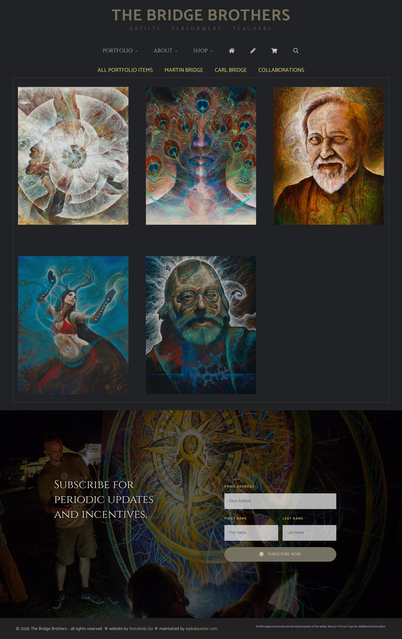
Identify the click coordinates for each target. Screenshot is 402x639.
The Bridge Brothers (201, 16)
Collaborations (281, 70)
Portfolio (124, 51)
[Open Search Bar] (296, 51)
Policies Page (345, 626)
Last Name (294, 518)
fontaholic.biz (141, 628)
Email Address (240, 486)
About (170, 51)
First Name (236, 518)
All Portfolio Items (125, 70)
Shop (207, 51)
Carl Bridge (231, 70)
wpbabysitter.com (201, 628)
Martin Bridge (184, 70)
